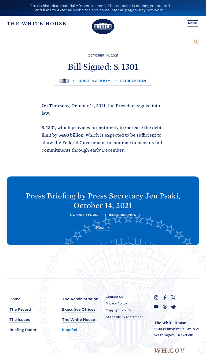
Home (14, 299)
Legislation (133, 81)
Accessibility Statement (124, 316)
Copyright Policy (118, 310)
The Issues (19, 320)
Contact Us (114, 296)
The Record (20, 309)
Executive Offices (78, 309)
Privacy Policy (116, 303)
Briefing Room (94, 81)
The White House (78, 320)
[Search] (196, 41)
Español (69, 330)
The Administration (80, 299)
